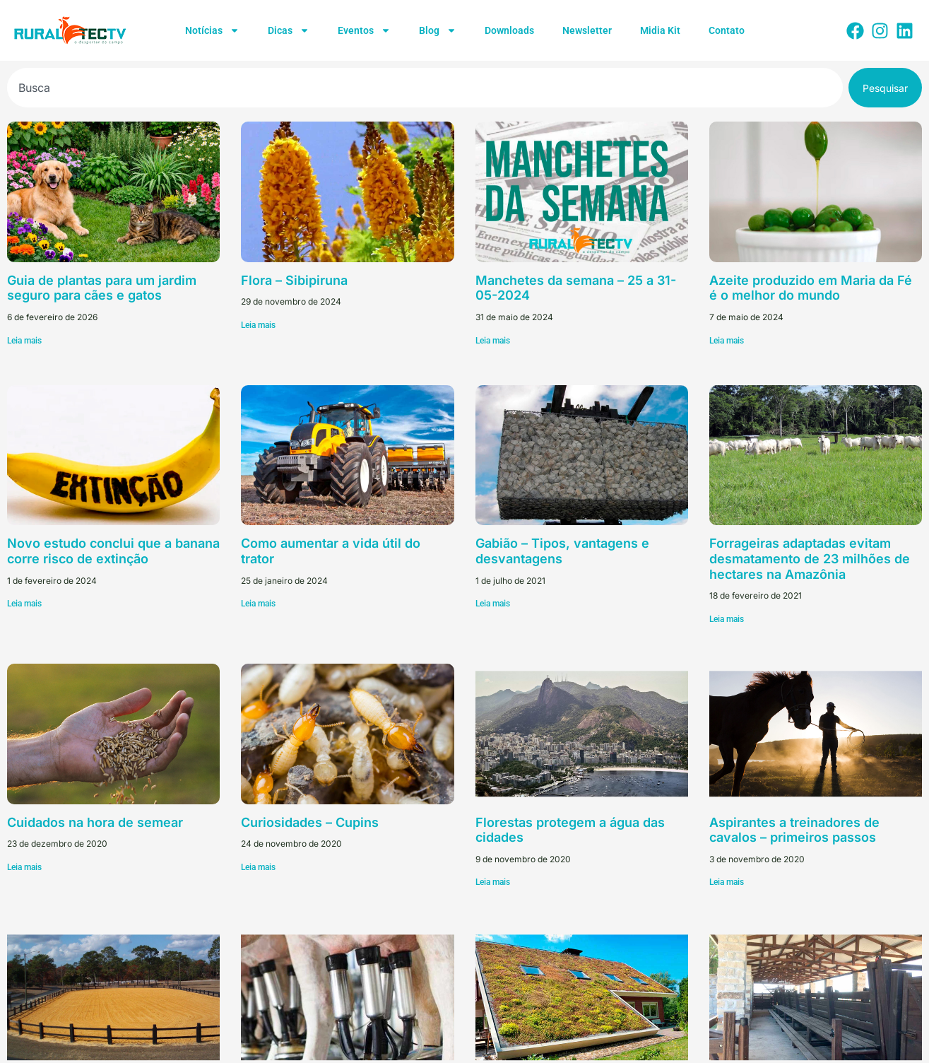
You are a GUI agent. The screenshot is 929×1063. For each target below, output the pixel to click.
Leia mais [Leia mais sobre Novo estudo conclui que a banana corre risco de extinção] (24, 604)
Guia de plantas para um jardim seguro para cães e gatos (101, 288)
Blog (437, 30)
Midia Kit (660, 30)
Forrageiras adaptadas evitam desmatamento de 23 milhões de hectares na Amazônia (809, 558)
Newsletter (587, 30)
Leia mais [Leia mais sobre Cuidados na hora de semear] (24, 867)
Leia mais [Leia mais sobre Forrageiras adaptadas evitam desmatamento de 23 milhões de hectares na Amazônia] (726, 619)
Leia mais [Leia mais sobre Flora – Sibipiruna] (258, 325)
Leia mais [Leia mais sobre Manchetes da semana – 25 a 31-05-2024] (492, 341)
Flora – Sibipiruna (294, 280)
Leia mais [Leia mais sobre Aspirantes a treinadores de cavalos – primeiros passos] (726, 882)
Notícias (212, 30)
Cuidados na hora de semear (95, 822)
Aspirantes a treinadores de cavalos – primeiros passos (794, 830)
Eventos (364, 30)
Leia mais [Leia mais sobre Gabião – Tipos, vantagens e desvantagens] (492, 604)
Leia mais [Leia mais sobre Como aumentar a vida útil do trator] (258, 604)
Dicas (288, 30)
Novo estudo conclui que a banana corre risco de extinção (113, 551)
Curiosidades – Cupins (310, 822)
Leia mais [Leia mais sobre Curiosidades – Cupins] (258, 867)
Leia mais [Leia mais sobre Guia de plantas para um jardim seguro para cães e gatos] (24, 341)
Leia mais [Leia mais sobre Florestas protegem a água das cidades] (492, 882)
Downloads (509, 30)
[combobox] (425, 87)
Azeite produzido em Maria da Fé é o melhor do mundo (810, 288)
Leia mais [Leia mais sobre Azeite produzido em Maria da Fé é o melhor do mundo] (726, 341)
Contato (727, 30)
